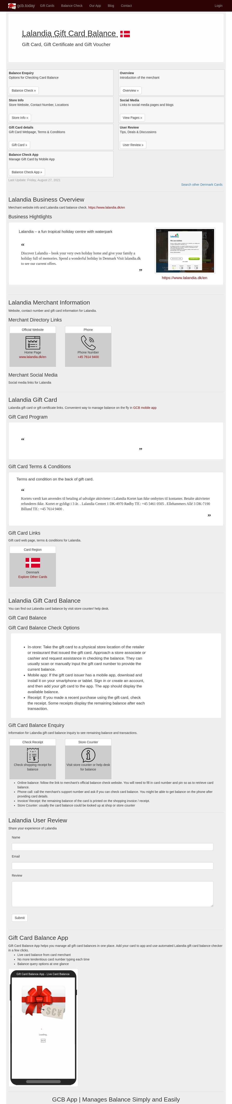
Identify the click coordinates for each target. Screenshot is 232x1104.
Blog (111, 5)
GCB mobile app (145, 407)
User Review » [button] (133, 145)
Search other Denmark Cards (201, 184)
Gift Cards (47, 5)
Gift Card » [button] (19, 145)
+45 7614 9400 (88, 357)
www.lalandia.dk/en (32, 357)
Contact (126, 5)
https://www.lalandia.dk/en (106, 207)
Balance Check (71, 5)
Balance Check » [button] (24, 90)
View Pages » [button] (132, 117)
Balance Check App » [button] (27, 172)
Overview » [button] (131, 90)
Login (218, 5)
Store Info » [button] (20, 117)
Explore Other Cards (32, 577)
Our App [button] (95, 5)
